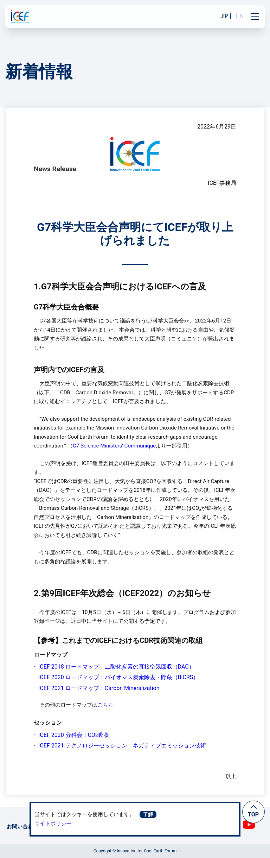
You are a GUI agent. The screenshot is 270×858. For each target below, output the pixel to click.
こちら (105, 705)
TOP (253, 814)
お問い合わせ (22, 826)
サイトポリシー (52, 823)
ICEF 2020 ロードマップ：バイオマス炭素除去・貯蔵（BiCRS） (118, 677)
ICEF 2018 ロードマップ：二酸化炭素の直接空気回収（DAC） (116, 666)
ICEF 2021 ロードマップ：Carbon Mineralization (99, 688)
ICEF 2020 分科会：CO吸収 (73, 735)
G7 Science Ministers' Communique (114, 446)
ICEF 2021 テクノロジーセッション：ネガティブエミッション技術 (122, 745)
